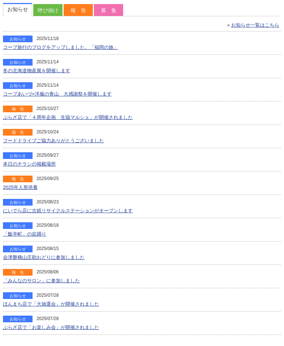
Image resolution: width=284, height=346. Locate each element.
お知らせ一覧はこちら (255, 25)
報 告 (78, 10)
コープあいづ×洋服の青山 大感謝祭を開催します (57, 94)
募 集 (108, 10)
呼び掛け (48, 10)
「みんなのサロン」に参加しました (41, 280)
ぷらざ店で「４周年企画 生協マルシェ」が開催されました (68, 117)
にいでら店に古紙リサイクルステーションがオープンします (68, 210)
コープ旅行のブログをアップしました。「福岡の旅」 (60, 47)
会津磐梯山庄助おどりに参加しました (44, 257)
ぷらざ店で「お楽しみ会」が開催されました (51, 327)
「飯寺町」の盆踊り (24, 234)
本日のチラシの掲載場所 (29, 164)
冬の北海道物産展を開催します (36, 70)
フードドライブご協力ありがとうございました (53, 140)
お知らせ (17, 9)
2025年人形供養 (20, 187)
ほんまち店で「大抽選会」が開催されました (51, 304)
